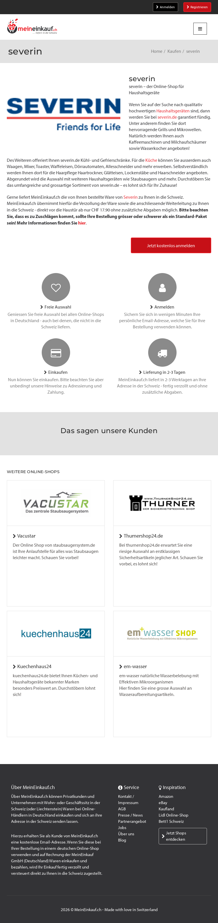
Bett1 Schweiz (171, 821)
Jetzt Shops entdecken (174, 836)
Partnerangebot (132, 821)
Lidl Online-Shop (173, 815)
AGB (122, 808)
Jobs (122, 827)
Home (156, 51)
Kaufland (166, 808)
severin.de (167, 117)
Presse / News (130, 815)
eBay (163, 802)
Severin (130, 197)
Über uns (126, 833)
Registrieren (197, 7)
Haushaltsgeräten (173, 111)
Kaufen (174, 51)
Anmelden (165, 7)
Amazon (166, 796)
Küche (151, 160)
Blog (122, 840)
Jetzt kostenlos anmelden (171, 245)
